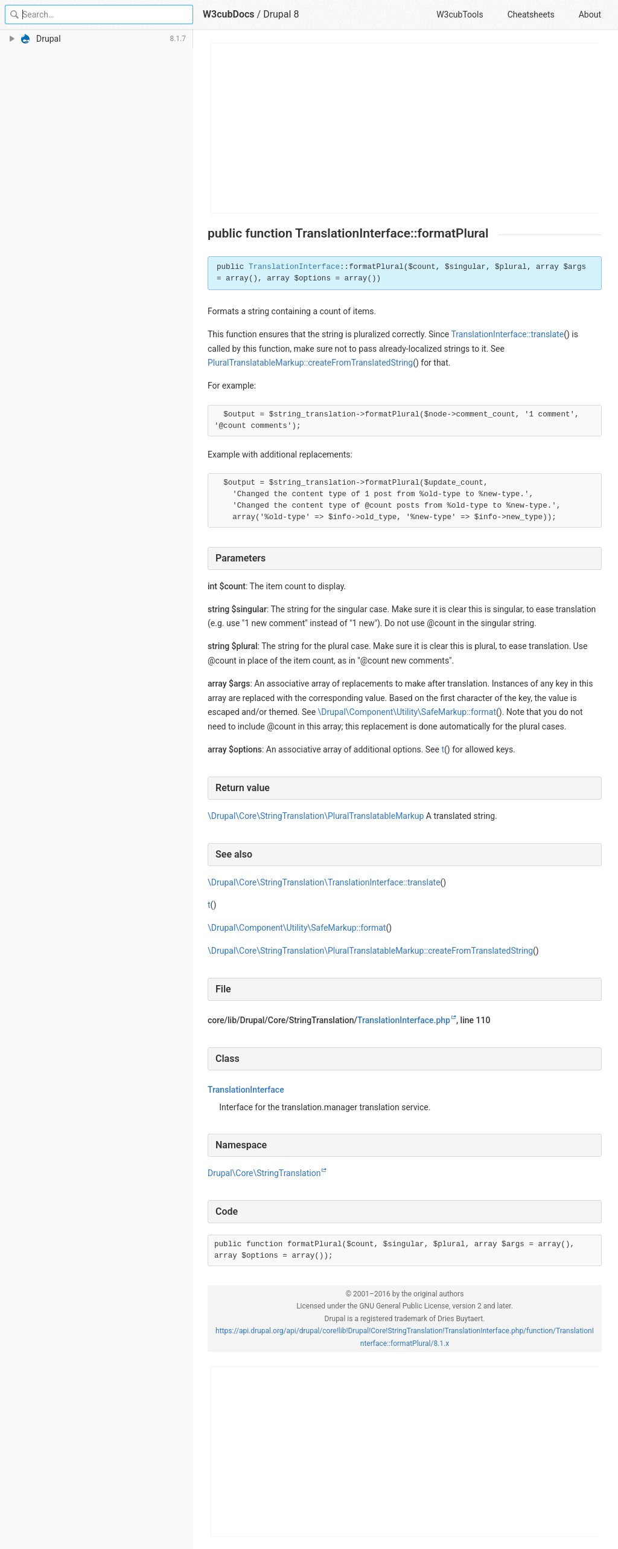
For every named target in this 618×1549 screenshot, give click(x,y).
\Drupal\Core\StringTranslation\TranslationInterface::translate (324, 882)
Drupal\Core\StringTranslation (264, 1173)
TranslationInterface (294, 267)
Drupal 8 (281, 14)
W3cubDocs (229, 14)
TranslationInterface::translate (507, 334)
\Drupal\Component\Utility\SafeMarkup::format (407, 712)
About (590, 14)
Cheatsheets (531, 14)
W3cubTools (459, 14)
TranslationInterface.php (403, 1020)
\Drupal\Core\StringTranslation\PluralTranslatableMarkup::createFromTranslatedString (370, 951)
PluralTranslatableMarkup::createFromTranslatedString (310, 362)
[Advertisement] (405, 128)
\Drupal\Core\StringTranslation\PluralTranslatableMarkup (316, 816)
